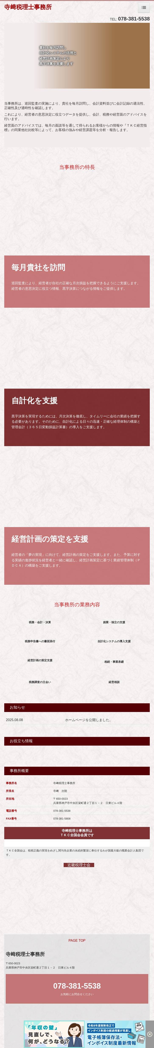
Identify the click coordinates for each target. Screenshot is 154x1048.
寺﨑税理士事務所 (28, 7)
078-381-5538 (134, 19)
